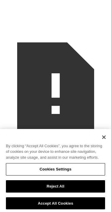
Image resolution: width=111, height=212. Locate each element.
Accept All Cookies (55, 204)
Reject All (55, 187)
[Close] (103, 138)
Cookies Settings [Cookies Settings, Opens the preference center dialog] (56, 170)
